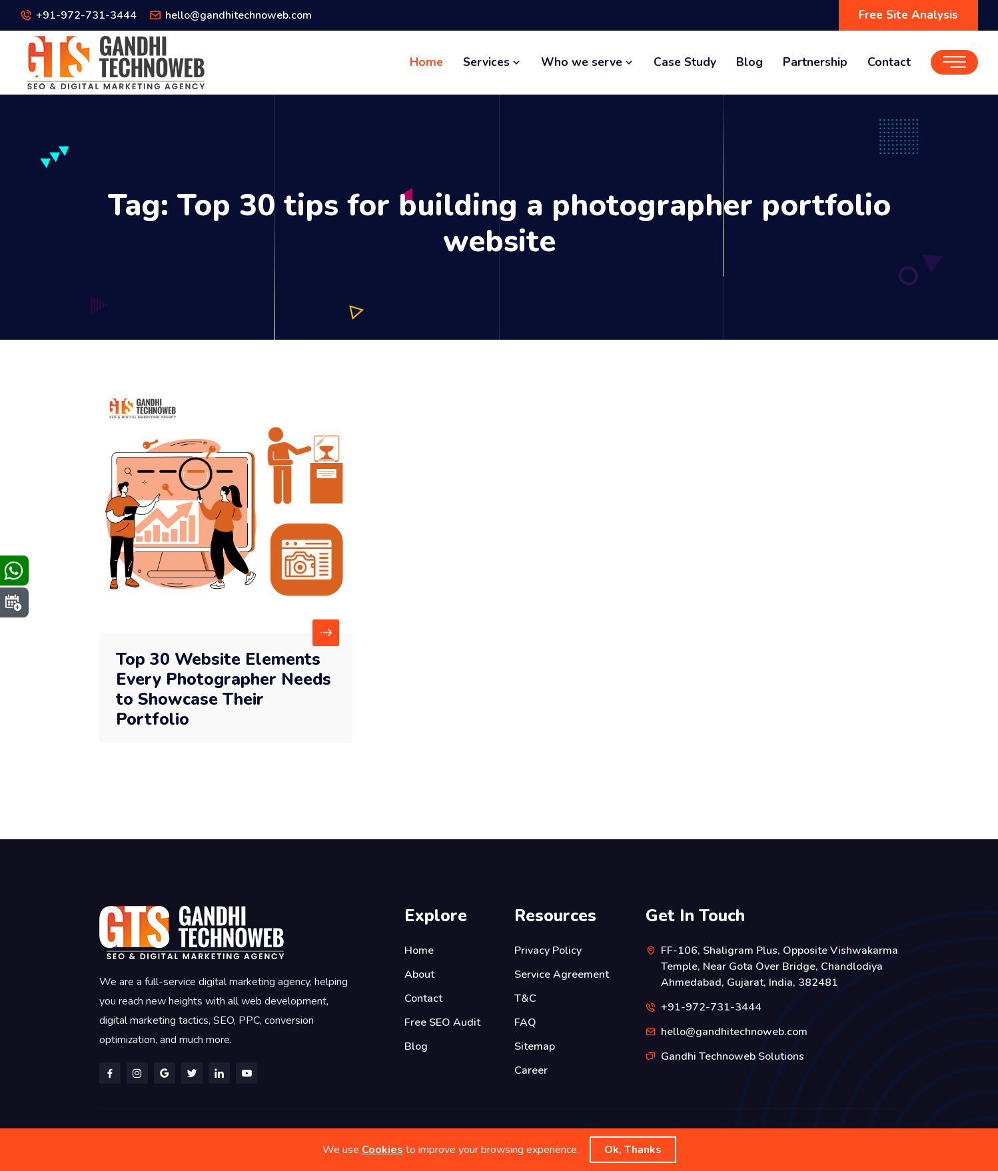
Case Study (685, 62)
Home (426, 62)
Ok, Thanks (633, 1149)
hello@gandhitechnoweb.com (238, 15)
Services (492, 62)
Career (531, 1070)
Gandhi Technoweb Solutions (732, 1056)
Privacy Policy (548, 950)
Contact (889, 62)
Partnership (815, 62)
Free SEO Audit (442, 1022)
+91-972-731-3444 (86, 15)
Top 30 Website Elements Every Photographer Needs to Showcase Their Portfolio (223, 689)
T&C (525, 998)
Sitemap (534, 1046)
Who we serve (587, 62)
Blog (749, 62)
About (419, 974)
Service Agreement (561, 974)
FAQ (525, 1022)
